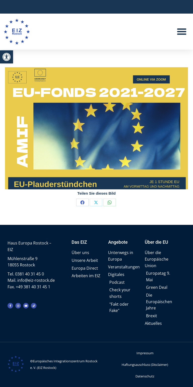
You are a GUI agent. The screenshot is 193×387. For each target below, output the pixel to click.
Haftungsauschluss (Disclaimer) (145, 364)
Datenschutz (144, 376)
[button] (6, 56)
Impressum (145, 353)
